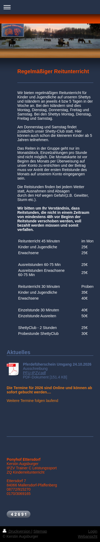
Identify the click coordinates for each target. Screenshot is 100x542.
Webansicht (87, 536)
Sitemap (40, 531)
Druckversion (17, 531)
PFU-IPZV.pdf (34, 373)
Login (92, 531)
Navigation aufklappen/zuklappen (50, 7)
